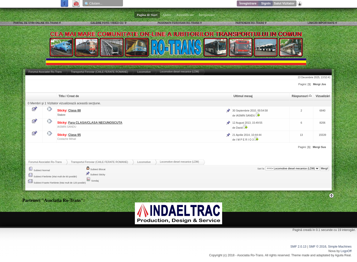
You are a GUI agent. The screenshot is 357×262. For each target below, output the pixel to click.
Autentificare (185, 15)
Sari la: (261, 168)
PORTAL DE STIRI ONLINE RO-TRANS (35, 23)
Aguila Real (343, 255)
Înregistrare (248, 3)
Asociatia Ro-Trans (250, 255)
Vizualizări (323, 96)
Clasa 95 (74, 135)
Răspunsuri (302, 96)
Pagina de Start (147, 15)
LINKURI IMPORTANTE (321, 23)
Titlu (62, 96)
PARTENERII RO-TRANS (250, 23)
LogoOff (346, 251)
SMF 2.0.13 (298, 246)
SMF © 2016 (317, 246)
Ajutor (167, 15)
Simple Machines (340, 246)
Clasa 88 (74, 110)
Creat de (73, 96)
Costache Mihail (66, 138)
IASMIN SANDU (245, 115)
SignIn (265, 3)
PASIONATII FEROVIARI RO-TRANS (179, 23)
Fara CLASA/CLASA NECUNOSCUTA (95, 122)
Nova (332, 251)
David (239, 127)
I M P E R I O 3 (245, 139)
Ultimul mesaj (243, 96)
